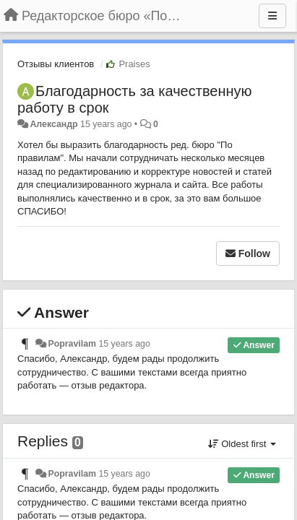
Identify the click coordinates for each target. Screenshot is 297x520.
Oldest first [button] (242, 443)
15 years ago (124, 344)
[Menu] (272, 16)
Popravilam (72, 344)
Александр (53, 124)
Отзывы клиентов (55, 63)
